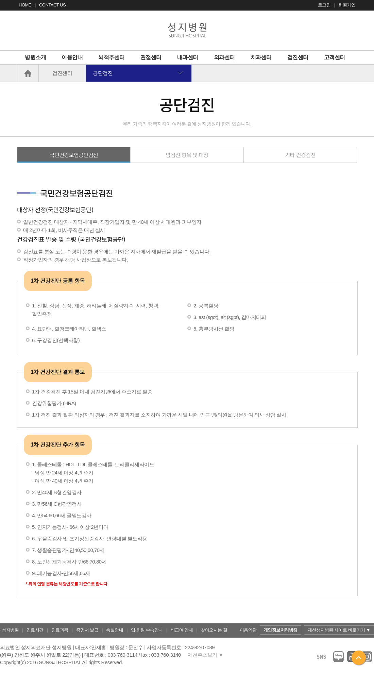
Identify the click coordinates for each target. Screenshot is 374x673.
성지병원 (10, 630)
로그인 (324, 4)
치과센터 (261, 57)
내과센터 (187, 57)
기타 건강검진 (300, 155)
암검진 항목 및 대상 (187, 155)
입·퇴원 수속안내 (147, 630)
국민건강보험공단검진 (74, 155)
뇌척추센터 (111, 57)
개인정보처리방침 (281, 630)
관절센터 (151, 57)
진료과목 (59, 630)
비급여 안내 (182, 630)
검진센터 (297, 57)
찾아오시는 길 (214, 630)
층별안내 (114, 630)
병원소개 (35, 57)
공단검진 (103, 73)
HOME (25, 4)
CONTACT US (52, 4)
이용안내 (72, 57)
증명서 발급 (87, 630)
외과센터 (224, 57)
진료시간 (35, 630)
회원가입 (346, 4)
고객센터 (334, 57)
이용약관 (248, 630)
